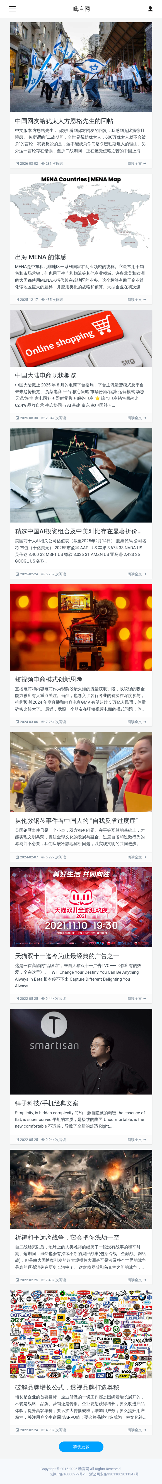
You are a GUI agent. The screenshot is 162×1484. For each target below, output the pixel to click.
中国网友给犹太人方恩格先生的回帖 (64, 120)
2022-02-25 (27, 1280)
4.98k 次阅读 (53, 1430)
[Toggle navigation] (12, 8)
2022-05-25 (27, 998)
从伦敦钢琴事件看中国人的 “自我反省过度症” (76, 820)
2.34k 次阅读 (53, 418)
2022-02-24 (27, 1430)
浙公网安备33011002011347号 (114, 1474)
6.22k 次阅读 (53, 857)
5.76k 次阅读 (53, 574)
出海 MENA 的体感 (40, 257)
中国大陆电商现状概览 (45, 375)
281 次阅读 (52, 163)
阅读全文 (136, 163)
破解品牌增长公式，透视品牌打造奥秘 (67, 1387)
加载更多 (81, 1446)
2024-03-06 (27, 722)
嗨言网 (81, 9)
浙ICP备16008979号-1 (68, 1474)
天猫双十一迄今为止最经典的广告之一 (67, 956)
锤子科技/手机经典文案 (47, 1103)
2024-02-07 (27, 857)
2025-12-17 (27, 300)
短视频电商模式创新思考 (49, 679)
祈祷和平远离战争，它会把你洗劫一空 (67, 1237)
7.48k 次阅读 (53, 1280)
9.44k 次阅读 (53, 998)
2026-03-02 (27, 163)
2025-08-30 (27, 418)
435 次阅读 (52, 300)
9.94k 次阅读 (53, 1140)
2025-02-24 (27, 574)
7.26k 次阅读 (53, 722)
